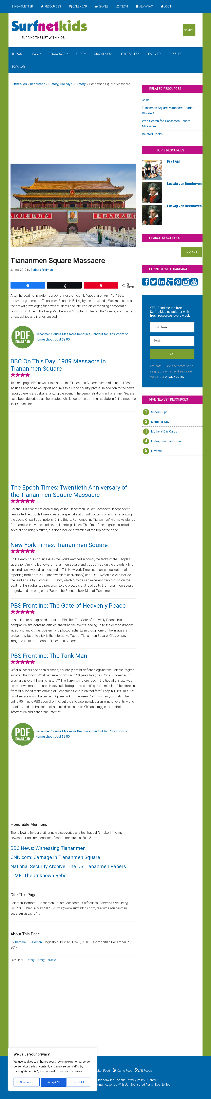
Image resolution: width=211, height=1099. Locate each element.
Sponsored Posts (141, 1084)
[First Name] (172, 327)
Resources (37, 84)
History (80, 84)
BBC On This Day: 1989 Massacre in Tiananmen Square (58, 365)
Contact (152, 1080)
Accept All (79, 1082)
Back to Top (163, 1084)
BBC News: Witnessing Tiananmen (48, 848)
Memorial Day (160, 422)
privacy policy (174, 377)
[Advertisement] (73, 121)
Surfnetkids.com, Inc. (101, 1080)
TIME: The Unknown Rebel (39, 875)
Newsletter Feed (97, 1070)
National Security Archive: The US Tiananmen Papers (68, 866)
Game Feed (122, 1070)
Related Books (152, 134)
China (146, 100)
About (121, 1080)
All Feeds (143, 1070)
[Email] (172, 341)
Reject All (53, 1082)
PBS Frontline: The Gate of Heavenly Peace (68, 605)
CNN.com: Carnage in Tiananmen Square (55, 857)
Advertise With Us (116, 1084)
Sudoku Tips (159, 412)
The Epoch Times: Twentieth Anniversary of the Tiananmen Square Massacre (69, 491)
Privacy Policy (136, 1080)
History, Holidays (60, 84)
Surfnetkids (19, 84)
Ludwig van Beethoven (166, 441)
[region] (52, 1069)
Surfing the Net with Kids (49, 26)
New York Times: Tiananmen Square (59, 544)
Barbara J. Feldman (28, 942)
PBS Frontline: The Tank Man (49, 655)
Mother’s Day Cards (164, 431)
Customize (27, 1082)
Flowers (156, 451)
